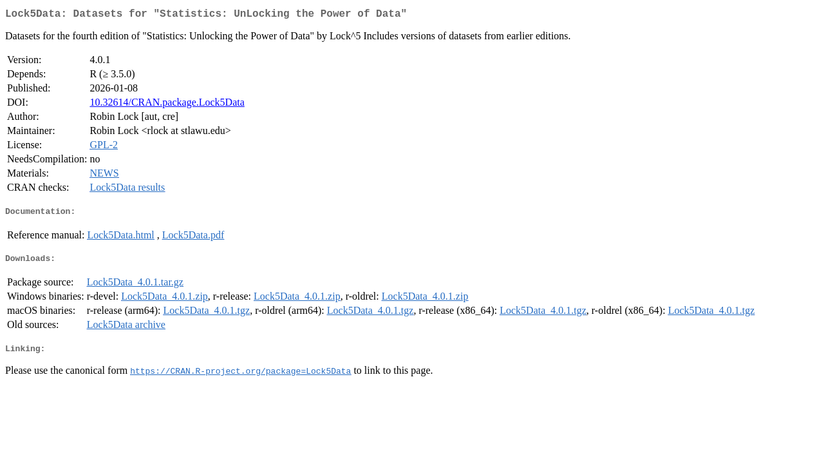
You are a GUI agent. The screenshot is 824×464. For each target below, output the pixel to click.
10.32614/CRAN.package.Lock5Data (166, 104)
